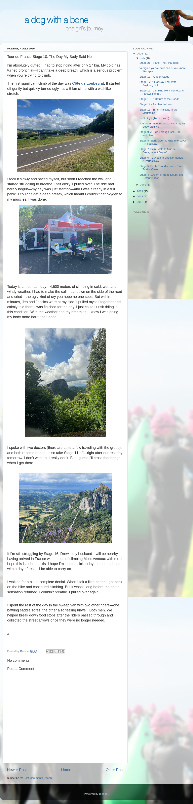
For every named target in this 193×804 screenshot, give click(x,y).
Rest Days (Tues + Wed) (154, 118)
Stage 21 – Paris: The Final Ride (159, 62)
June (143, 184)
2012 (140, 196)
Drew (23, 651)
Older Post (115, 770)
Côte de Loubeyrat (88, 83)
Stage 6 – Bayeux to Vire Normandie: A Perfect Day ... (162, 159)
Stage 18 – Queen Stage (154, 76)
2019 (140, 191)
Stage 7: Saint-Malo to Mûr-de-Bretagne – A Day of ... (158, 151)
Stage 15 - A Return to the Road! (159, 98)
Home (66, 770)
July (143, 58)
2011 (140, 201)
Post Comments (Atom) (38, 777)
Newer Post (17, 770)
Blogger (103, 793)
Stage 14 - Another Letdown (156, 104)
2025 (140, 53)
